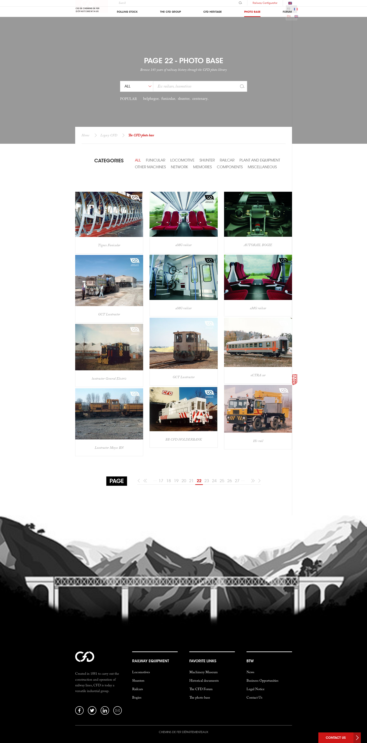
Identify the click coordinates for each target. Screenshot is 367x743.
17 (161, 480)
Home (85, 135)
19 (176, 480)
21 (191, 480)
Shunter (207, 160)
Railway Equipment (150, 624)
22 (199, 480)
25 (222, 480)
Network (179, 167)
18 (168, 480)
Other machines (150, 167)
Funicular (155, 160)
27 (237, 480)
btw (250, 624)
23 (206, 480)
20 (183, 480)
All (138, 160)
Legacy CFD (108, 135)
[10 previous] (146, 480)
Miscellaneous (262, 167)
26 (229, 480)
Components (230, 167)
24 (214, 480)
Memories (202, 167)
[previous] (139, 480)
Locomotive (182, 160)
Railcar (227, 160)
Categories (109, 160)
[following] (258, 480)
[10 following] (252, 480)
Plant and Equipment (260, 160)
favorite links (202, 624)
